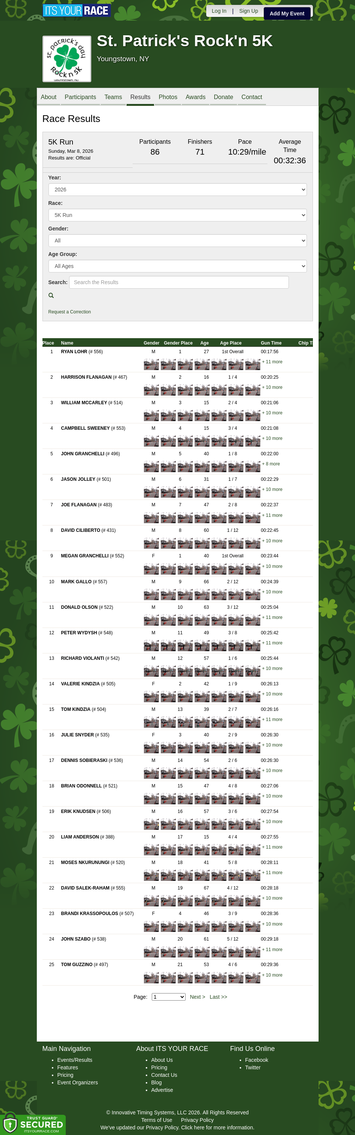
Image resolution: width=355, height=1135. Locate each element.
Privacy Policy (197, 1120)
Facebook (256, 1060)
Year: (54, 178)
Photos (168, 97)
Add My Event (287, 14)
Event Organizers (77, 1082)
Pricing (65, 1075)
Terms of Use (156, 1120)
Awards (195, 97)
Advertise (162, 1090)
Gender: (58, 229)
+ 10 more (272, 387)
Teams (113, 97)
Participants (80, 97)
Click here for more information (217, 1127)
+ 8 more (271, 464)
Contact (252, 97)
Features (67, 1067)
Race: (55, 203)
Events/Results (74, 1060)
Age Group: (62, 254)
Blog (156, 1082)
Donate (223, 97)
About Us (162, 1060)
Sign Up (248, 11)
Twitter (253, 1067)
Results (140, 97)
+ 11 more (272, 361)
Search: (58, 282)
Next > (197, 997)
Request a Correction (69, 312)
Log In (219, 11)
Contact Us (164, 1075)
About (49, 97)
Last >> (218, 997)
